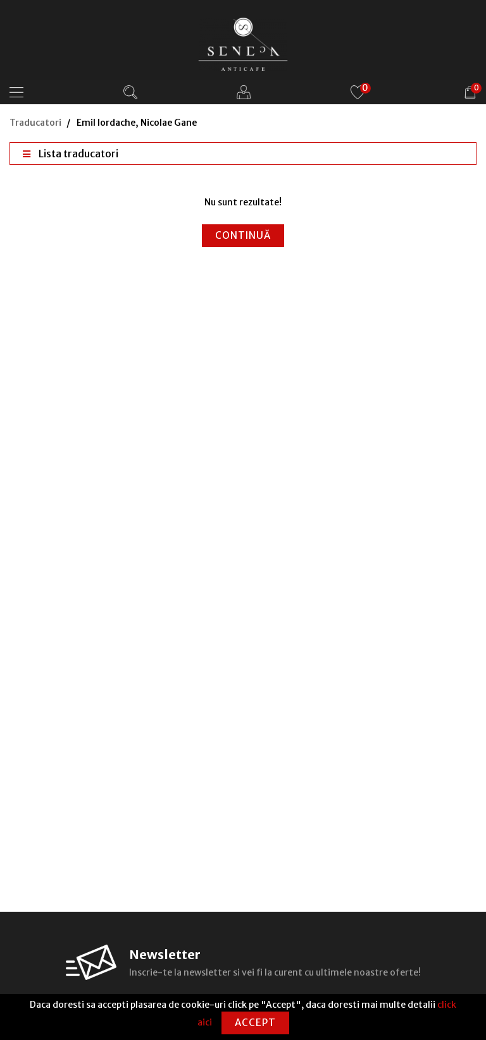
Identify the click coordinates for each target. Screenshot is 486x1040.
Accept (255, 1023)
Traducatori (35, 122)
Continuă (243, 235)
